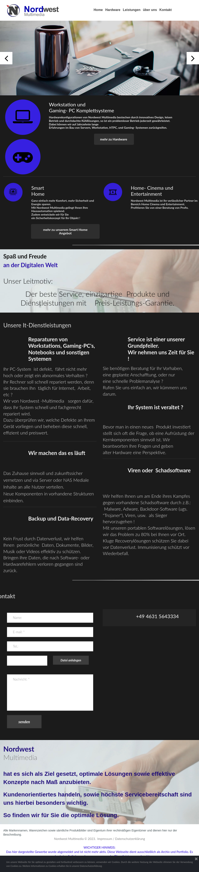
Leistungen (131, 10)
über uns (150, 10)
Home (98, 10)
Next (193, 58)
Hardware (112, 10)
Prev (6, 58)
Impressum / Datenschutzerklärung (121, 839)
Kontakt (165, 10)
